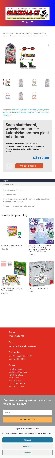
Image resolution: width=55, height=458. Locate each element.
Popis (5, 181)
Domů (5, 33)
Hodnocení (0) (8, 184)
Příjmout (27, 440)
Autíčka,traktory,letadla (34, 33)
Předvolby (27, 452)
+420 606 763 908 (16, 336)
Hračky (10, 33)
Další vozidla (32, 110)
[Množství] (9, 166)
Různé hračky (31, 112)
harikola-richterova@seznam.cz (22, 346)
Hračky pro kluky (19, 33)
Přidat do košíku (27, 165)
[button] (49, 45)
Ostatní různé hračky (18, 112)
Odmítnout (27, 446)
